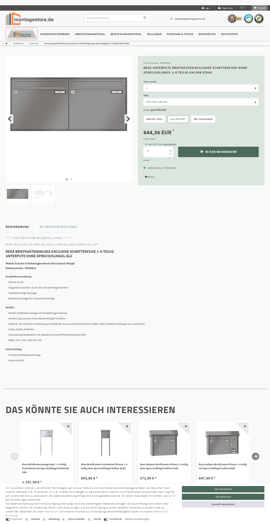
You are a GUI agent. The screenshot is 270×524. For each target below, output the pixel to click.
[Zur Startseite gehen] (7, 43)
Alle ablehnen (223, 496)
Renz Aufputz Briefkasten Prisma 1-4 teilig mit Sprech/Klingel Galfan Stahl (223, 466)
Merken (150, 176)
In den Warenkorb (218, 152)
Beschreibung (17, 227)
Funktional (116, 519)
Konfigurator (17, 30)
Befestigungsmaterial (126, 34)
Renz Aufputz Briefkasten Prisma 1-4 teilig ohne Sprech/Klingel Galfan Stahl (164, 466)
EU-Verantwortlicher (58, 227)
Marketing (54, 519)
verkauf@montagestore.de (190, 18)
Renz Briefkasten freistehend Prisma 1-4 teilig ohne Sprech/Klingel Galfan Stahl (104, 466)
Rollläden (154, 34)
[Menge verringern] (170, 154)
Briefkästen (207, 34)
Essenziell (17, 519)
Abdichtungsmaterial (90, 34)
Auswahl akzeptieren (223, 504)
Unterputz (33, 43)
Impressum (51, 511)
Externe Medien (76, 519)
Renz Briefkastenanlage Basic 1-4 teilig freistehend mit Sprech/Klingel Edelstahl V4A (45, 468)
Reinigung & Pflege (180, 34)
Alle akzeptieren (223, 489)
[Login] (206, 8)
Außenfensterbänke (55, 34)
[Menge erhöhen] (170, 149)
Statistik (35, 519)
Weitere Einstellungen (137, 519)
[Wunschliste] (243, 7)
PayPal (97, 519)
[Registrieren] (225, 8)
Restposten (229, 34)
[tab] (23, 226)
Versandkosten (169, 144)
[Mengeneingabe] (147, 151)
